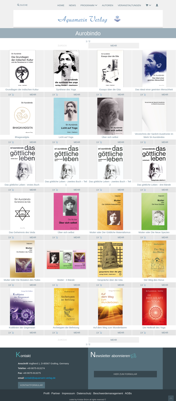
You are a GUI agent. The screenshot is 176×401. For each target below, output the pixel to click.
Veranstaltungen (129, 5)
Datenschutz (84, 393)
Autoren (107, 5)
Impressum (68, 393)
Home (60, 5)
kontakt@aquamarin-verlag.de (39, 378)
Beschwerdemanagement (108, 393)
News (72, 5)
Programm (89, 5)
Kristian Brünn (83, 400)
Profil (47, 393)
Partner (55, 393)
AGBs (128, 393)
